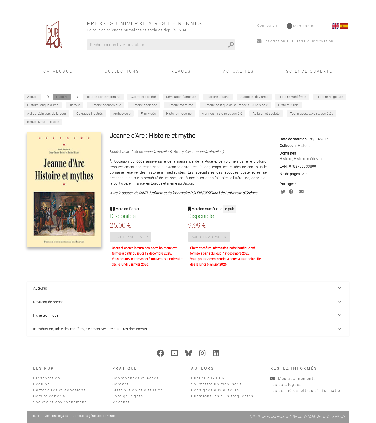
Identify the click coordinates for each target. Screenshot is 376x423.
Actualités (238, 71)
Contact (120, 384)
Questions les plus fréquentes (222, 396)
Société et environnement (59, 402)
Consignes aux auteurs (215, 390)
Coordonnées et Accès (135, 378)
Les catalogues (286, 385)
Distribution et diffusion (137, 390)
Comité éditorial (50, 396)
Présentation (46, 378)
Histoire (304, 146)
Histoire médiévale (308, 159)
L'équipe (41, 384)
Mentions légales (56, 416)
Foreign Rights (127, 396)
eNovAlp (340, 417)
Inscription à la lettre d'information (295, 41)
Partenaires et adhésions (59, 390)
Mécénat (121, 402)
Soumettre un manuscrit (216, 384)
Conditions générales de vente (94, 416)
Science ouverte (309, 71)
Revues (181, 71)
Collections (122, 71)
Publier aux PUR (208, 378)
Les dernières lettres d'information (306, 391)
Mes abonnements (293, 379)
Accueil (35, 416)
